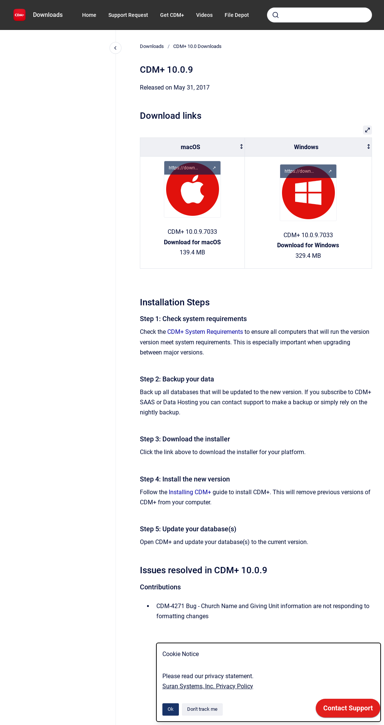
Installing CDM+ (190, 492)
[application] (348, 710)
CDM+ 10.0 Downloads (197, 46)
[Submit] (276, 15)
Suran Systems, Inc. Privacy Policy (207, 686)
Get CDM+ (172, 15)
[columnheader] (192, 147)
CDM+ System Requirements (205, 331)
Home (89, 15)
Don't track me (202, 709)
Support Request (128, 15)
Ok (171, 709)
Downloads (48, 14)
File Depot (237, 15)
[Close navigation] (116, 48)
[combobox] (319, 15)
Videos (204, 15)
